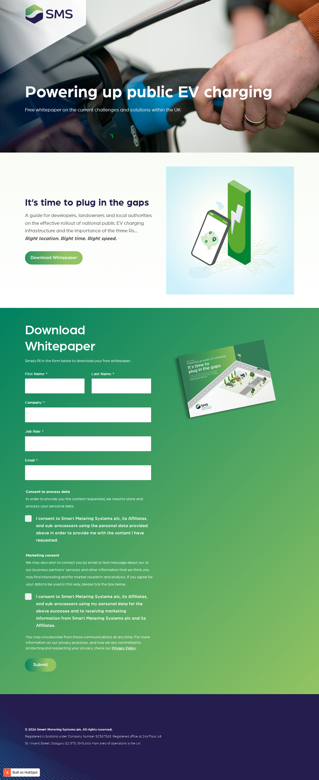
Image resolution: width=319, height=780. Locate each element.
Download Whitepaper (54, 257)
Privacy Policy (124, 648)
